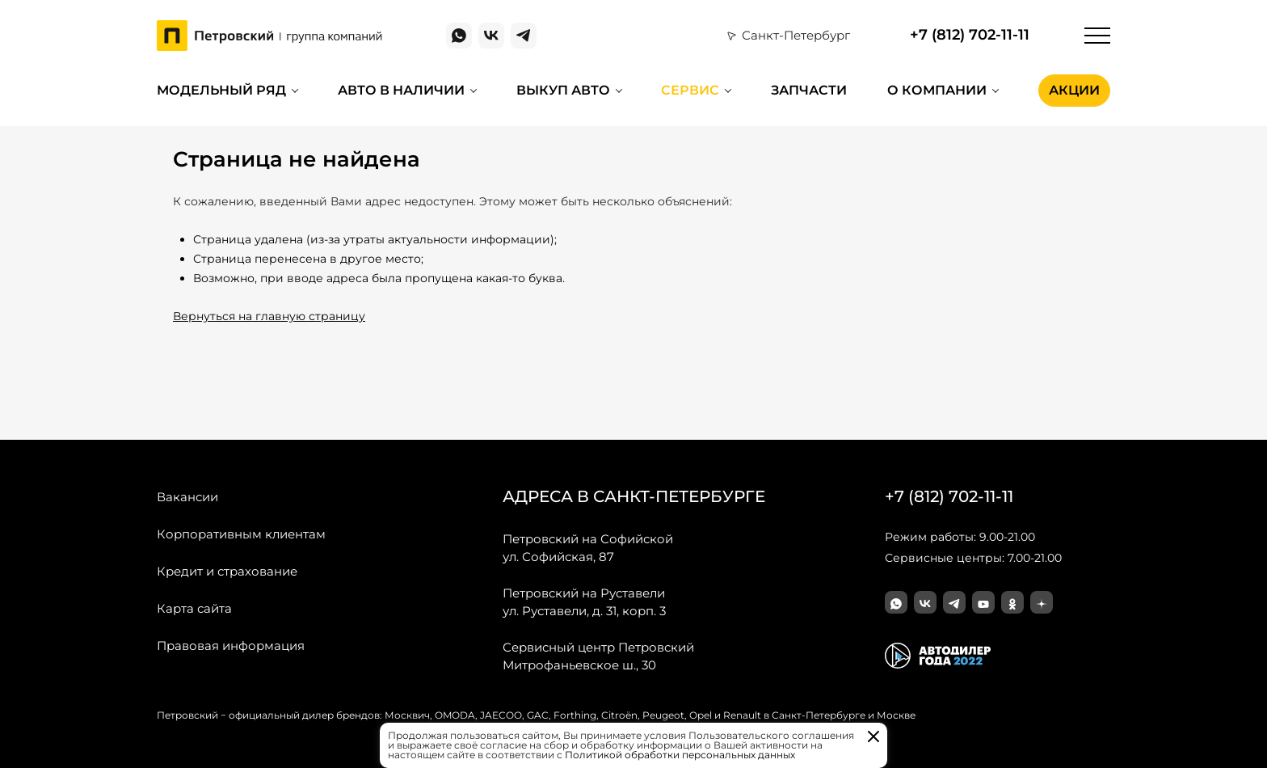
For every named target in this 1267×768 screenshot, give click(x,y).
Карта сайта (194, 608)
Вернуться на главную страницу (269, 316)
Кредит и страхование (227, 571)
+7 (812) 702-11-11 (969, 35)
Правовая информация (231, 645)
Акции (1074, 90)
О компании (937, 90)
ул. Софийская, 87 (588, 547)
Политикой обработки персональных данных (680, 755)
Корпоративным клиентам (241, 534)
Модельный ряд (221, 90)
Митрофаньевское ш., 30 (598, 656)
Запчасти (809, 90)
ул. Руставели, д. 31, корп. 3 (584, 601)
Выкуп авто (563, 90)
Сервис (690, 90)
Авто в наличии (401, 90)
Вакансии (187, 496)
